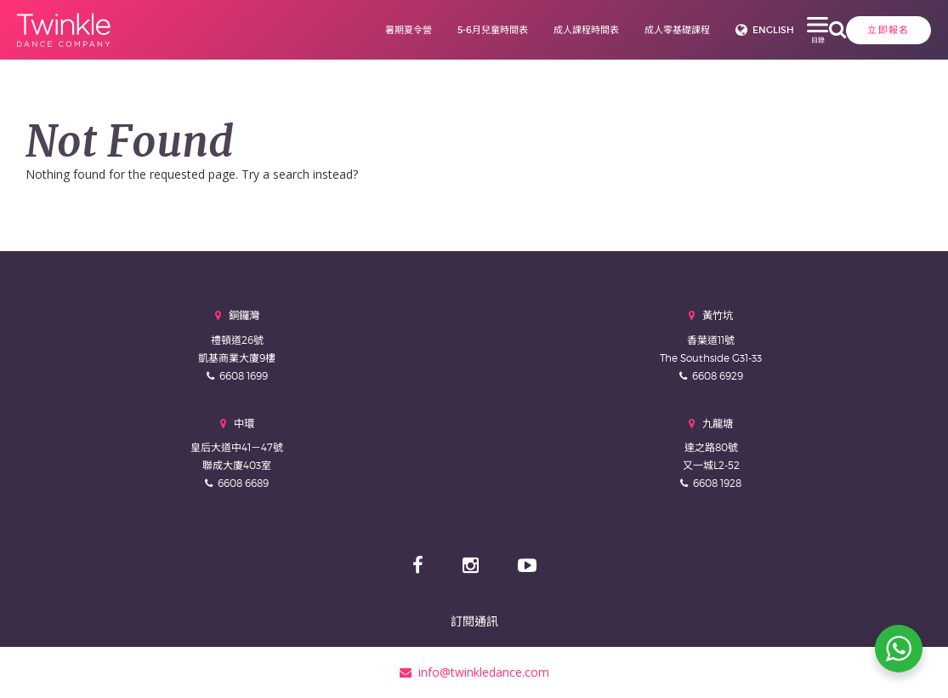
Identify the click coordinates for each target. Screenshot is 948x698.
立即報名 (799, 30)
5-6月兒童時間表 (430, 30)
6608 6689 (243, 483)
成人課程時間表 (524, 30)
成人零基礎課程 (615, 30)
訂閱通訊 (474, 621)
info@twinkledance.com (474, 672)
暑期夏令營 (346, 30)
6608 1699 (243, 375)
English (711, 30)
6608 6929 (717, 375)
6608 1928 (717, 483)
